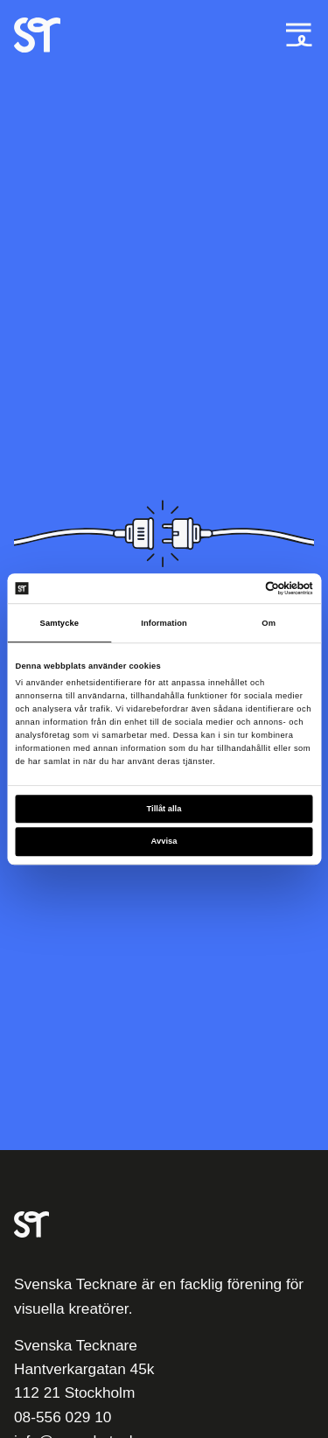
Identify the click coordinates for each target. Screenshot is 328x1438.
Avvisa (164, 842)
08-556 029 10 (62, 1417)
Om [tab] (269, 623)
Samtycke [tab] (60, 623)
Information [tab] (164, 623)
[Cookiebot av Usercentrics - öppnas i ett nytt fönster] (237, 588)
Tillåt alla (164, 808)
